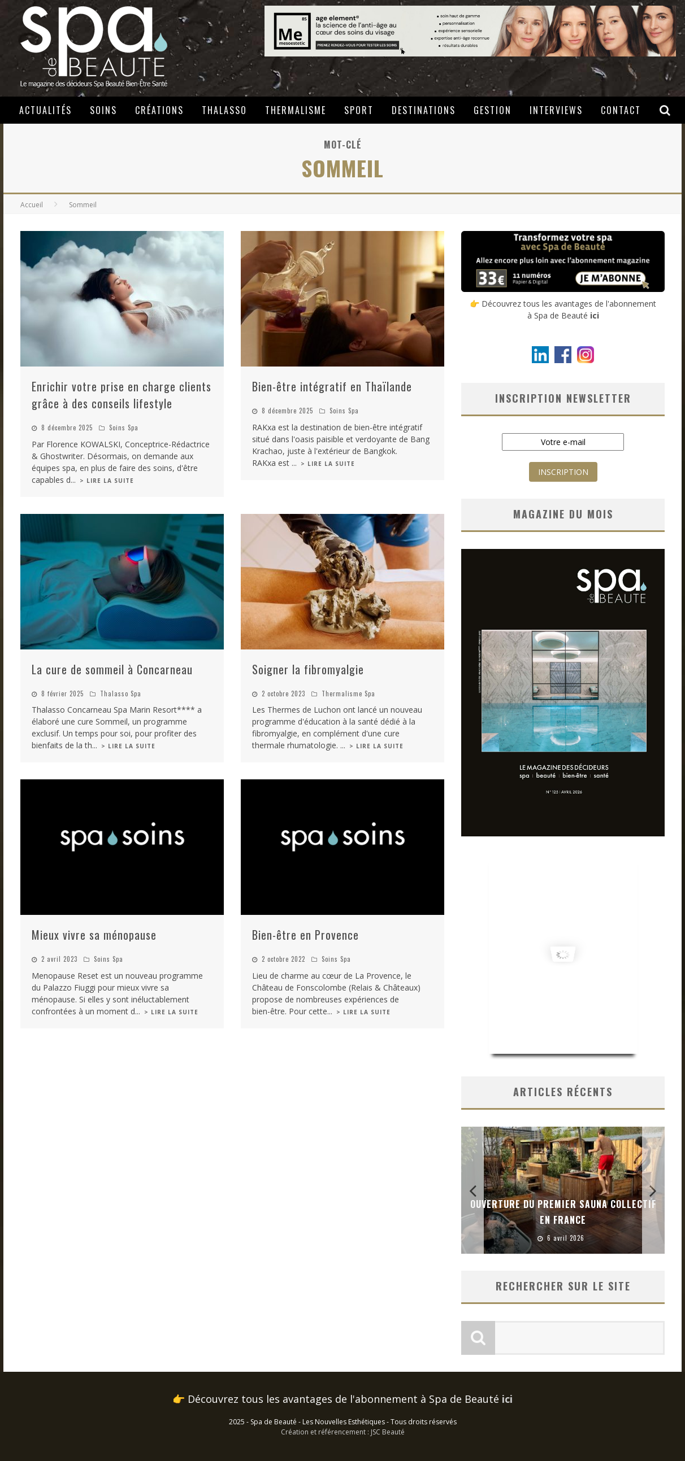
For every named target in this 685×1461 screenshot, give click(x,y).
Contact (621, 110)
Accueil (31, 205)
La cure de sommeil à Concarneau (112, 669)
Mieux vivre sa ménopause (94, 934)
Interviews (556, 110)
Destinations (424, 110)
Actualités (45, 110)
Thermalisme (295, 110)
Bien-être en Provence (305, 934)
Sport (359, 110)
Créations (159, 110)
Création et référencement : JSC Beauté (343, 1432)
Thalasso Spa (120, 693)
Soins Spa (123, 427)
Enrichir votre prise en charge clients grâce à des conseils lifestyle (121, 395)
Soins (103, 110)
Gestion (492, 110)
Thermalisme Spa (348, 693)
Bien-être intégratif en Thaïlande (332, 386)
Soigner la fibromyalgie (308, 669)
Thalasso (224, 110)
